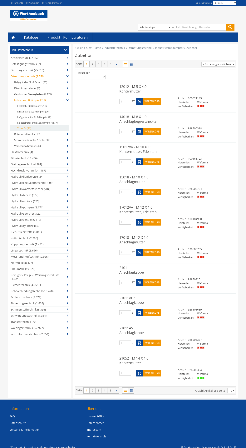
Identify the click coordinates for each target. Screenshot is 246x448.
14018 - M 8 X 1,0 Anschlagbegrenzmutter (138, 119)
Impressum (93, 429)
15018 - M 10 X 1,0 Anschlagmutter (133, 179)
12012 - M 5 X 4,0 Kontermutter (132, 88)
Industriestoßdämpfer (169, 48)
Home (97, 48)
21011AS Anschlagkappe (131, 330)
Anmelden (32, 2)
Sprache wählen (204, 2)
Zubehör (191, 48)
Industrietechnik (114, 48)
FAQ (12, 416)
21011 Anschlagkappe (131, 270)
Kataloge (31, 37)
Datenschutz (18, 423)
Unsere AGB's (95, 416)
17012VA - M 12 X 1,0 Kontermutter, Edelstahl (138, 209)
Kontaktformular (52, 2)
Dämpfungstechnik (140, 48)
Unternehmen (95, 423)
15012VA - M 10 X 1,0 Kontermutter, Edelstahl (138, 149)
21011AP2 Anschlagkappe (131, 300)
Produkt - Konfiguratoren (67, 37)
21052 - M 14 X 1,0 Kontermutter (133, 360)
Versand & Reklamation (25, 429)
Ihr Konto (17, 2)
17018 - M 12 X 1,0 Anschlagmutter (133, 239)
